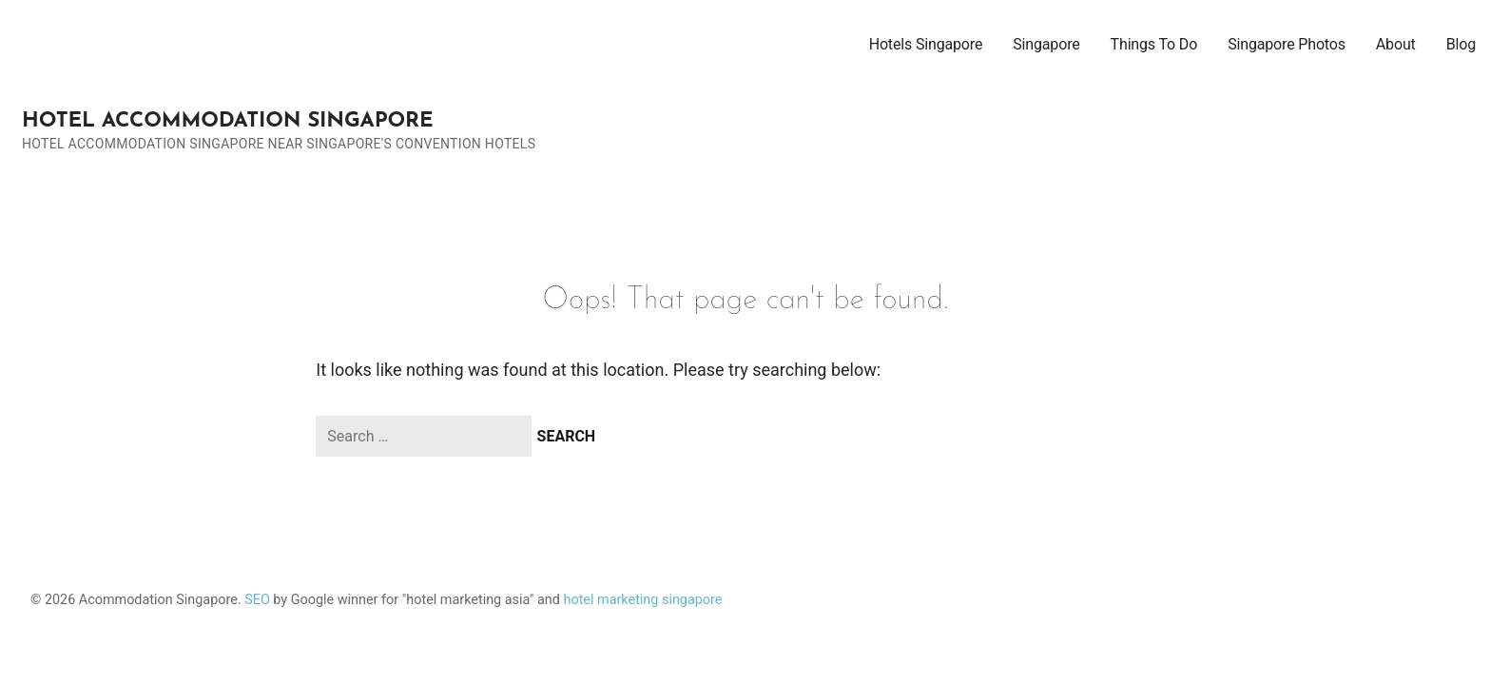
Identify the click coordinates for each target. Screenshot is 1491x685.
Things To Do (1154, 44)
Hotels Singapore (926, 44)
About (1396, 44)
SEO (257, 600)
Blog (1461, 44)
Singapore (1046, 44)
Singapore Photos (1287, 44)
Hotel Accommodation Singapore (228, 121)
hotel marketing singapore (643, 600)
